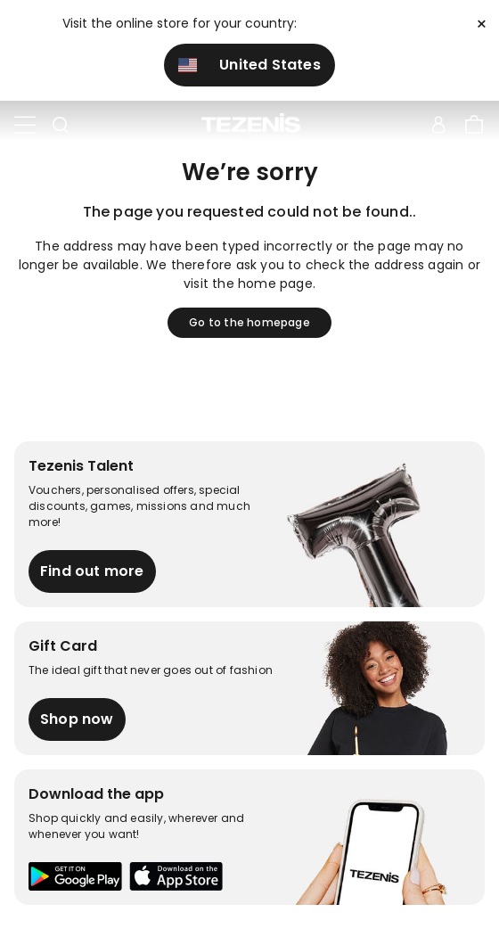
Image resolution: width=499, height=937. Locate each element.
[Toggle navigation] (25, 125)
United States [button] (249, 64)
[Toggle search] (60, 125)
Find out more (92, 571)
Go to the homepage (249, 322)
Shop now (77, 719)
